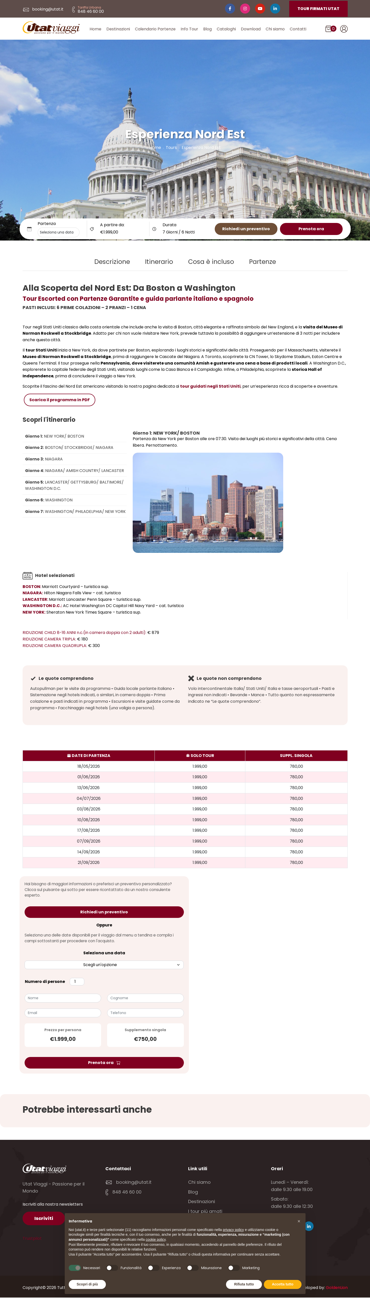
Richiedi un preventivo (246, 229)
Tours (171, 148)
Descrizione (112, 262)
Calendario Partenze (155, 29)
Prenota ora (311, 229)
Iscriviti (43, 1218)
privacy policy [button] (233, 1230)
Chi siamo (275, 29)
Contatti (298, 29)
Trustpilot (32, 1239)
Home (95, 29)
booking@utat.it (43, 9)
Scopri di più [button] (87, 1284)
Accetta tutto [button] (282, 1284)
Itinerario (159, 262)
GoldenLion (337, 1288)
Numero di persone (45, 982)
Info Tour (189, 29)
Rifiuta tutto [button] (244, 1284)
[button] (299, 1221)
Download (251, 29)
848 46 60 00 (123, 1192)
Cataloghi (226, 29)
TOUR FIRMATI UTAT (318, 9)
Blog (207, 29)
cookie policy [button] (156, 1239)
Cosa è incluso (211, 262)
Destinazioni (118, 29)
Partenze (262, 262)
